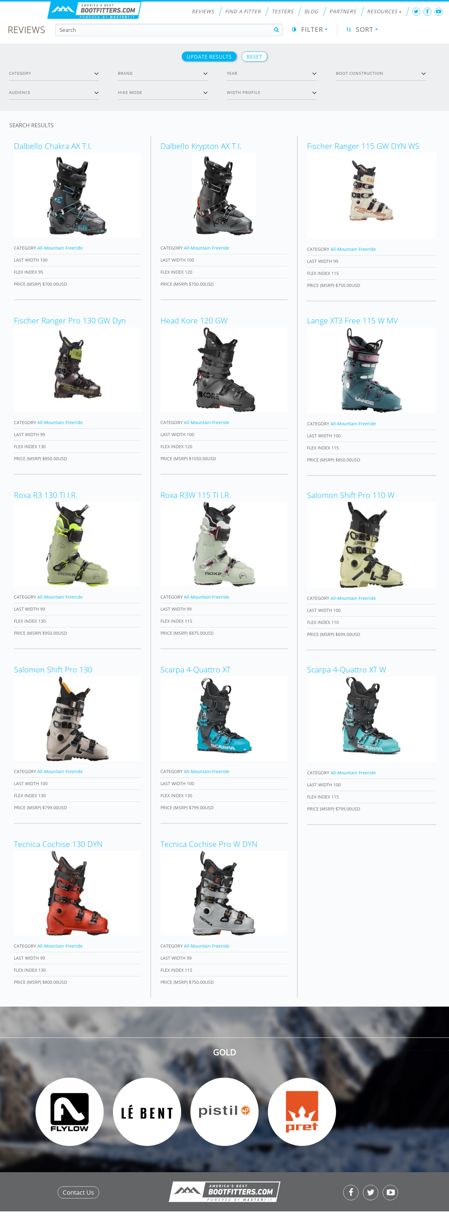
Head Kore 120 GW (193, 320)
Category (20, 73)
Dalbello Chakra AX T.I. (53, 146)
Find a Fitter (243, 11)
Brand (125, 73)
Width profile (243, 92)
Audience (20, 92)
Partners (342, 11)
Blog (311, 11)
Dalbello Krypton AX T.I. (200, 146)
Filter (312, 29)
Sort (364, 29)
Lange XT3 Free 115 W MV (352, 320)
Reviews (203, 11)
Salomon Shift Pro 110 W (350, 495)
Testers (282, 11)
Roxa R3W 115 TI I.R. (195, 495)
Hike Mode (130, 92)
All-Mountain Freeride (60, 248)
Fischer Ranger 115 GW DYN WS (363, 146)
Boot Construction (359, 73)
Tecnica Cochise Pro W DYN (208, 844)
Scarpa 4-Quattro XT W (346, 669)
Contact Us (78, 1192)
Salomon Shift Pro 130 (53, 669)
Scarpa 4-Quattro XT (195, 669)
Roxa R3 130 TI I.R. (45, 495)
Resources (384, 11)
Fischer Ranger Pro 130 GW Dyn (70, 320)
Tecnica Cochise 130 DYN (58, 844)
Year (232, 73)
